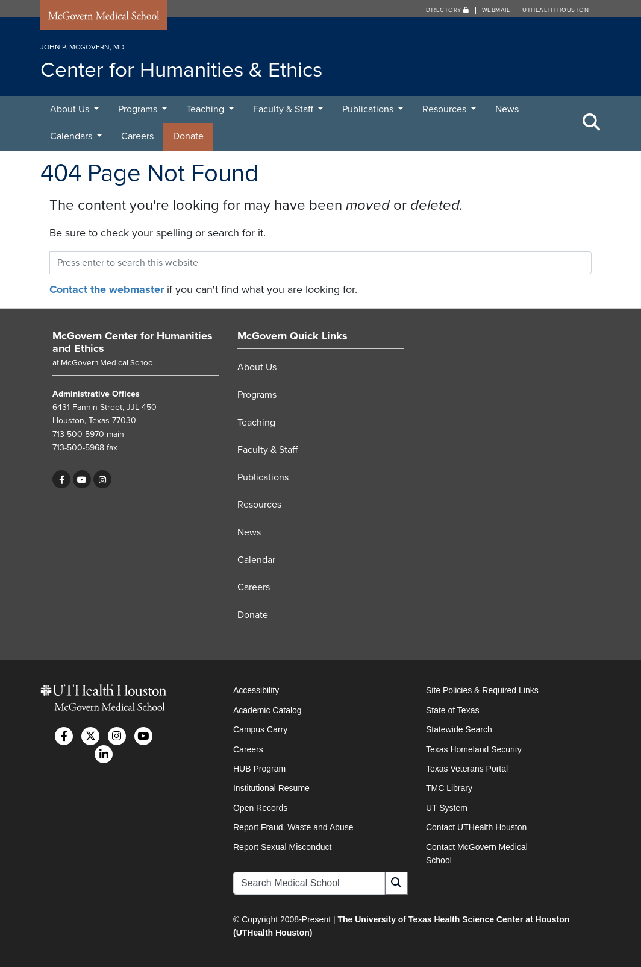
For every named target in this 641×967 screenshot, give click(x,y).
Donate (188, 136)
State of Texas (452, 710)
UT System (446, 808)
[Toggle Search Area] (592, 123)
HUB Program (259, 768)
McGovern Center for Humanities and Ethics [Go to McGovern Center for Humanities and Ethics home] (132, 342)
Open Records (260, 808)
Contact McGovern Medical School (477, 853)
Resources (445, 109)
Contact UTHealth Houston (476, 827)
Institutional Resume (271, 788)
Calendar (256, 560)
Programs (139, 109)
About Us (71, 109)
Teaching (206, 109)
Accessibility (256, 690)
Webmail (496, 10)
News (507, 109)
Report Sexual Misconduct (282, 847)
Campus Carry (260, 729)
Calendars (72, 136)
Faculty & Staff (284, 109)
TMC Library (449, 788)
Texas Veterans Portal (467, 768)
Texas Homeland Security (474, 749)
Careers (137, 136)
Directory (447, 10)
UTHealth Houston (555, 10)
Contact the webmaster (106, 289)
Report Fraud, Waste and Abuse (293, 827)
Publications (369, 109)
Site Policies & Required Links (482, 690)
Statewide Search (459, 729)
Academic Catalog (267, 710)
